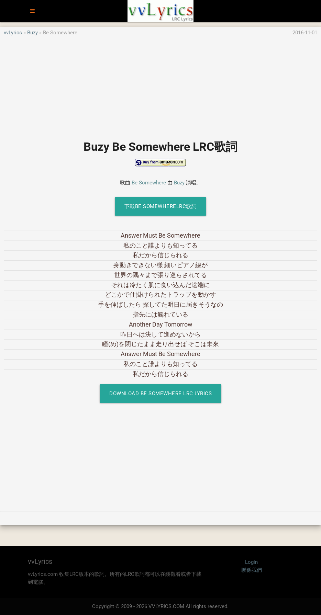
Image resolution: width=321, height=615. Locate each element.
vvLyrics (13, 33)
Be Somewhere (149, 183)
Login (251, 562)
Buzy (32, 33)
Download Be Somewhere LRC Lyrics (160, 393)
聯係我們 (251, 570)
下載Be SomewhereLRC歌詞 (160, 206)
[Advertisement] (160, 85)
